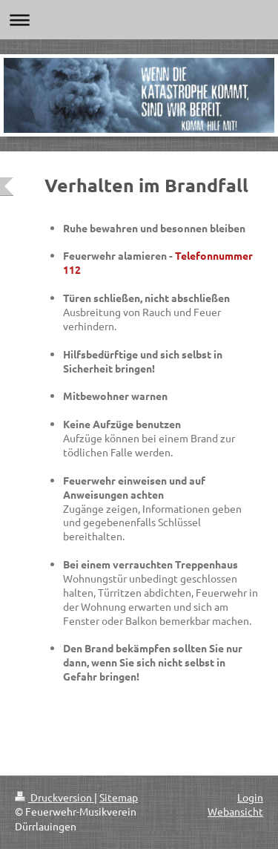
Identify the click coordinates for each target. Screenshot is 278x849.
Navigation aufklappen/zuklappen (139, 20)
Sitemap (118, 797)
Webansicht (235, 811)
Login (250, 797)
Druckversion (54, 797)
